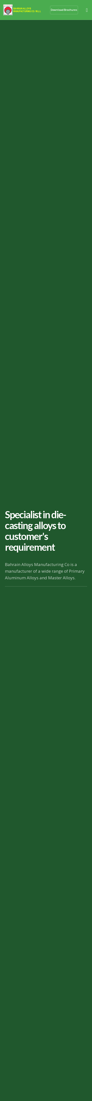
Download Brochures (64, 9)
